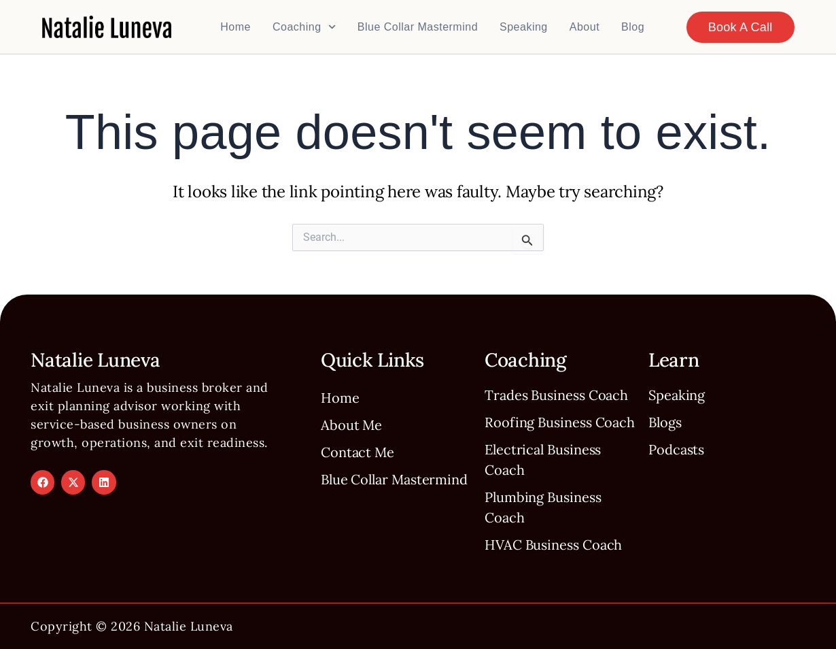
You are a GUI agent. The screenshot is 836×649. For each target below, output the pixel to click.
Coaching (304, 27)
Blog (632, 27)
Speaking (524, 27)
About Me (351, 424)
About (584, 27)
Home (235, 27)
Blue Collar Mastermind (418, 27)
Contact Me (357, 452)
